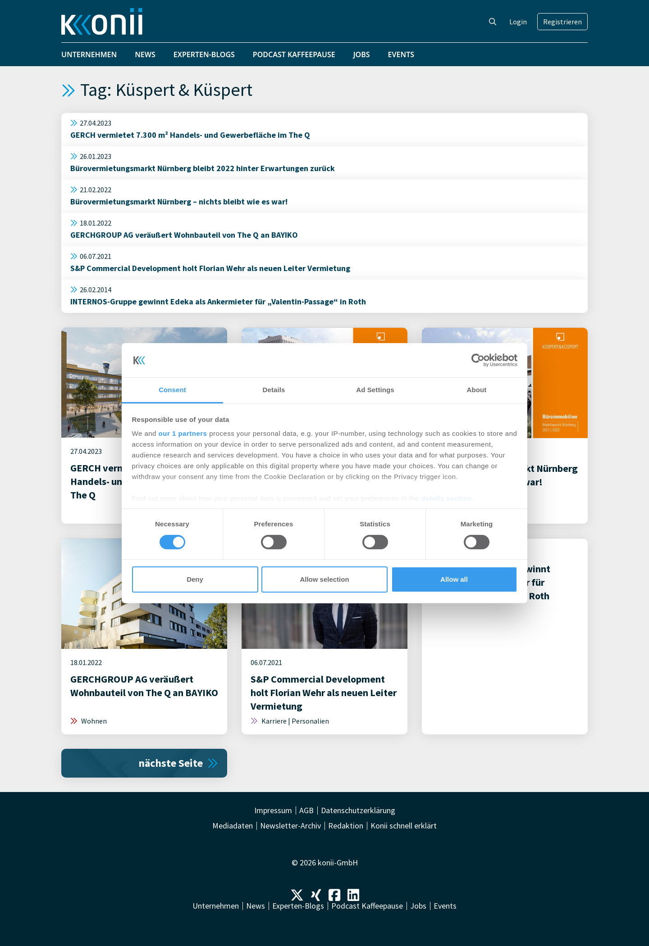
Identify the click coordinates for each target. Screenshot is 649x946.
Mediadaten (232, 826)
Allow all (454, 579)
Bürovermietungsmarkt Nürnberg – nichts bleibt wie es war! (179, 201)
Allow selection (324, 579)
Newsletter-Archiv (290, 826)
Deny (195, 579)
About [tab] (477, 390)
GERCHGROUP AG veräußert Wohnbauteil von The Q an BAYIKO (184, 235)
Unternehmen (89, 54)
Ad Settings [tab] (375, 390)
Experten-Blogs (204, 54)
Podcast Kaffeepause (294, 54)
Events (401, 54)
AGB (306, 810)
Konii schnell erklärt (403, 826)
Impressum (273, 810)
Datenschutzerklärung (358, 810)
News (145, 54)
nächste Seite (178, 763)
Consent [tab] (172, 390)
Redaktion (345, 826)
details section (446, 498)
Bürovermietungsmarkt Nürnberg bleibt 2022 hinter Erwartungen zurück (202, 168)
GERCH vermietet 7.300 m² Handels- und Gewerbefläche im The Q (190, 135)
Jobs (361, 54)
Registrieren (562, 21)
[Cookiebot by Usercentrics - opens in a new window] (478, 360)
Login (518, 21)
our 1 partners (183, 433)
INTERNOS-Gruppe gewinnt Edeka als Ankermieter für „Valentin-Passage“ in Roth (218, 301)
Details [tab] (274, 390)
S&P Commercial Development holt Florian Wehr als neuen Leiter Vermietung (210, 268)
